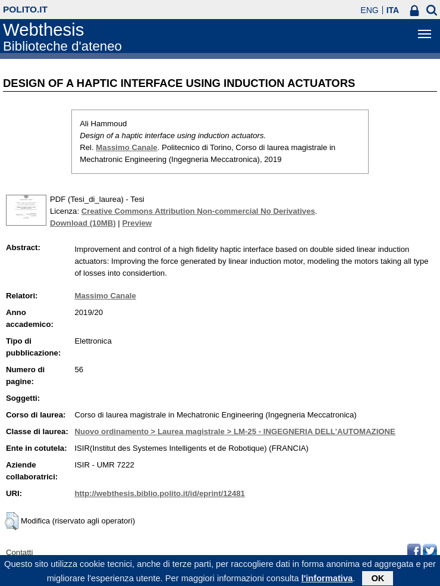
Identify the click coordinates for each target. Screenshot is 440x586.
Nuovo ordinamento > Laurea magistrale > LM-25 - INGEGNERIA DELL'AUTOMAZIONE (234, 431)
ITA (393, 10)
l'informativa (327, 580)
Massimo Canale (126, 147)
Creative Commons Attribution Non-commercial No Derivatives (198, 211)
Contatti (19, 552)
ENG (369, 10)
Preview (137, 223)
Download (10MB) (83, 223)
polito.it (25, 9)
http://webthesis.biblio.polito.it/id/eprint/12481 (159, 493)
